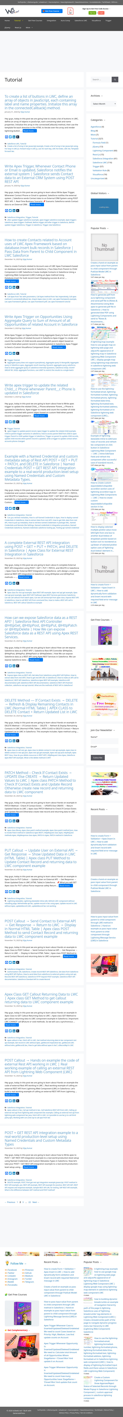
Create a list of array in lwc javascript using (61, 146)
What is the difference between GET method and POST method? (30, 1190)
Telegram (29, 1281)
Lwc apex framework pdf (37, 301)
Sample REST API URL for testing (46, 1187)
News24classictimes (81, 2)
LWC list (67, 149)
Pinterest (29, 1270)
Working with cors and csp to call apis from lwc (31, 1118)
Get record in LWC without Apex (27, 1043)
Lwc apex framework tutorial (59, 301)
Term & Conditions (86, 1413)
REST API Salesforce (22, 680)
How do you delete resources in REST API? (30, 755)
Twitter (11, 1273)
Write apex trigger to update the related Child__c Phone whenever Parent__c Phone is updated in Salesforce (40, 389)
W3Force (114, 2)
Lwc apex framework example (64, 299)
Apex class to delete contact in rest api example (46, 750)
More (30, 27)
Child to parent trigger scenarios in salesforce (23, 434)
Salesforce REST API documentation (35, 683)
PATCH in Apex (43, 835)
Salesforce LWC (81, 20)
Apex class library (14, 830)
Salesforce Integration (16, 217)
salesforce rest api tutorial (23, 685)
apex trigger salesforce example (52, 220)
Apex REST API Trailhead (32, 595)
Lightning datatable (15, 901)
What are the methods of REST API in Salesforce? (54, 685)
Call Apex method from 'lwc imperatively (52, 296)
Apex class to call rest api (17, 750)
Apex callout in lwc (14, 1040)
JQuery (7, 27)
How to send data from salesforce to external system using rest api (49, 974)
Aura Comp (65, 20)
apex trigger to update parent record (21, 431)
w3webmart (43, 2)
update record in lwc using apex (46, 903)
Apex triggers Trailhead (23, 222)
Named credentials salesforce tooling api (39, 528)
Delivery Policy (64, 1413)
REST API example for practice (50, 1185)
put (21, 1185)
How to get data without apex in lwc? (42, 1045)
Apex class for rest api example (19, 592)
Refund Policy (108, 1410)
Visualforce (96, 20)
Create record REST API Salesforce (44, 972)
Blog (93, 130)
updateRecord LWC (23, 906)
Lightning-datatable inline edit (36, 901)
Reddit (11, 1281)
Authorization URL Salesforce (18, 972)
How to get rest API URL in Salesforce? (42, 678)
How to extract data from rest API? (38, 520)
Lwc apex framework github (16, 301)
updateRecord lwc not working (44, 906)
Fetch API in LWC (29, 1040)
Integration (51, 20)
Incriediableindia (95, 2)
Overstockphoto (54, 2)
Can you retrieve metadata (17, 517)
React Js (18, 27)
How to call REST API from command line (32, 600)
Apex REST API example (42, 592)
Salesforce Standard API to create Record (34, 979)
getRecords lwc (21, 1045)
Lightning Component (103, 150)
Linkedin (12, 1275)
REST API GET (68, 1185)
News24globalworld (67, 2)
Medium (29, 1275)
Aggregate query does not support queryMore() (26, 362)
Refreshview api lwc (25, 903)
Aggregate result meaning (35, 365)
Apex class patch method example (35, 830)
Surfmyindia (22, 2)
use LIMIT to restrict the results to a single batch (55, 370)
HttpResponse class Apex (27, 835)
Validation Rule (100, 170)
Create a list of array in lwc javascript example (25, 146)
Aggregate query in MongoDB (57, 362)
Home (7, 20)
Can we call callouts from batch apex (19, 597)
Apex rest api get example (62, 592)
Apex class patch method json (61, 830)
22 (29, 1202)
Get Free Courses (35, 20)
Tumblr (28, 1279)
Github (28, 1273)
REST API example (30, 1185)
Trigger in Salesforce (34, 225)
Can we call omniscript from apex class (49, 597)
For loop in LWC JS (12, 149)
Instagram (13, 1279)
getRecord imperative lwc (51, 1043)
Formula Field (99, 142)
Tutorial (20, 20)
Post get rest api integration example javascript (44, 1182)
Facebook (12, 1270)
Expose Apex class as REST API (19, 675)
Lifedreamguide (32, 2)
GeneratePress (19, 1413)
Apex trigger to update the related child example (56, 431)
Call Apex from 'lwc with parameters (21, 296)
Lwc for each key (44, 149)
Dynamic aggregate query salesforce (60, 365)
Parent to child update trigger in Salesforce (28, 436)
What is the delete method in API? (37, 758)
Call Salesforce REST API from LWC (54, 1110)
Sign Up (92, 13)
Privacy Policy (74, 1413)
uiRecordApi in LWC (66, 1045)
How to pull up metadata (18, 522)
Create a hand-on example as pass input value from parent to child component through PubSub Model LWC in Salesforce (104, 268)
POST (23, 1182)
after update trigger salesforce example (23, 220)
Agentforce (96, 126)
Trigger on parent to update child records (62, 436)
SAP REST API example (68, 1187)
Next (35, 1202)
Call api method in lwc (31, 1110)
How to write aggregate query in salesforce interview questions (30, 368)
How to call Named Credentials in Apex (44, 517)
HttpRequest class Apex (56, 755)
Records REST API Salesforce (16, 977)
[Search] (115, 79)
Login (101, 13)
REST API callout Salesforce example (28, 603)
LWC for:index (57, 149)
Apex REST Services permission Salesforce (58, 595)
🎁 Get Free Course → (52, 11)
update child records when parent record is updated (25, 439)
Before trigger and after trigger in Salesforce (50, 222)
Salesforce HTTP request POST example (43, 977)
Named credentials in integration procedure (52, 525)
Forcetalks (12, 1284)
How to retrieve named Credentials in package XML (49, 522)
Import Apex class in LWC (42, 299)
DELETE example (13, 1182)
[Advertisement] (61, 50)
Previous (10, 1202)
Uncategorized (97, 178)
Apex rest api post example (60, 752)
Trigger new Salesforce (52, 225)
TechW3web (106, 2)
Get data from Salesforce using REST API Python (51, 675)
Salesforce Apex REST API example (44, 680)
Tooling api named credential (67, 528)
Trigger (108, 20)
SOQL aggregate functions (24, 370)
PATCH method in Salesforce (61, 835)
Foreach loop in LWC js (28, 149)
